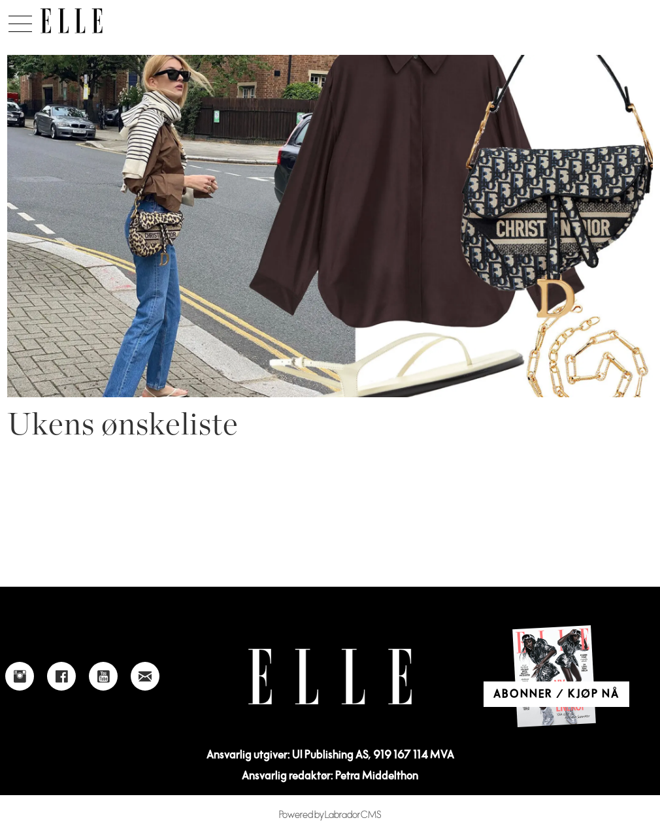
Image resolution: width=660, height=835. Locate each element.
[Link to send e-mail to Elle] (145, 676)
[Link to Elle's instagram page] (19, 676)
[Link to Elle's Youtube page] (103, 676)
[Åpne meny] (20, 20)
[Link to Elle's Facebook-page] (61, 676)
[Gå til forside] (72, 21)
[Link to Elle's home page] (330, 676)
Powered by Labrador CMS (330, 815)
